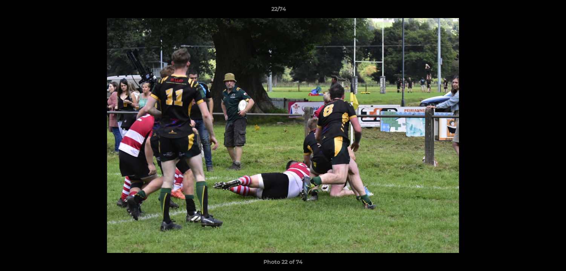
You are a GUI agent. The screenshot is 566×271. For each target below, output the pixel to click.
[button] (534, 11)
